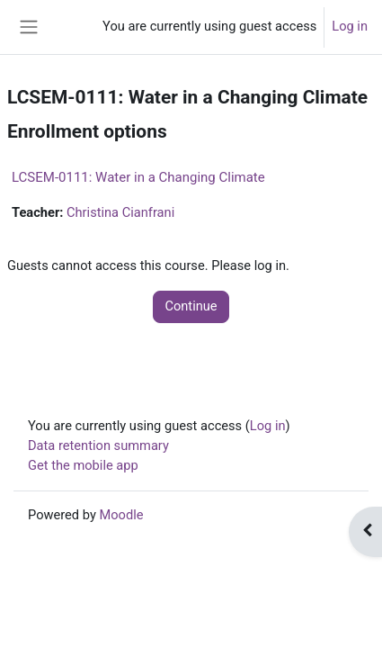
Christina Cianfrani (120, 212)
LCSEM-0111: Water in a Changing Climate (138, 177)
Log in (350, 26)
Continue (190, 306)
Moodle (121, 515)
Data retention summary (98, 445)
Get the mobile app (83, 465)
